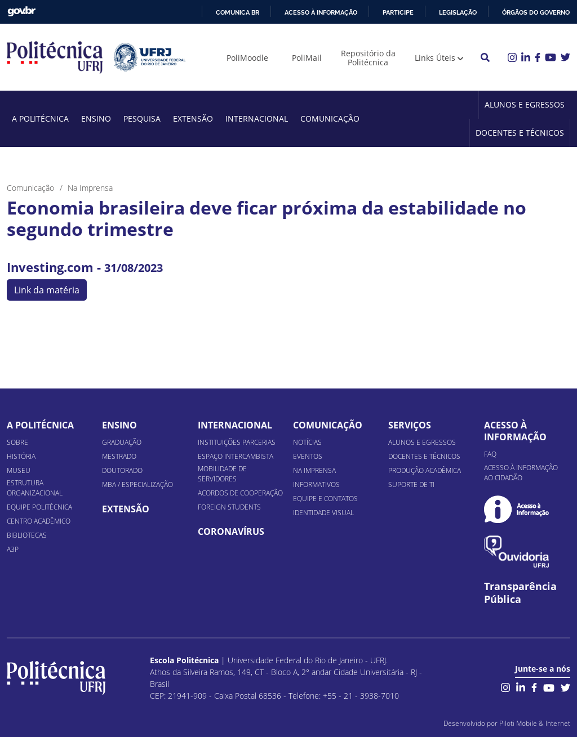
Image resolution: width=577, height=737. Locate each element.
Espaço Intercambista (235, 456)
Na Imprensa (314, 470)
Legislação (458, 12)
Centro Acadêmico (38, 521)
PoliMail (307, 57)
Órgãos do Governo (536, 12)
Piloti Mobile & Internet (534, 723)
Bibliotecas (27, 535)
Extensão (193, 118)
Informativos (316, 484)
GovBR (21, 11)
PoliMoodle (247, 57)
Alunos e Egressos (525, 104)
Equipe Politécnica (39, 507)
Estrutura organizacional (35, 488)
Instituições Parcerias (237, 442)
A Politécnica (40, 118)
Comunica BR (237, 12)
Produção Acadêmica (424, 470)
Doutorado (122, 470)
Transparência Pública (520, 593)
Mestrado (119, 456)
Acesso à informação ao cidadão (521, 473)
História (21, 456)
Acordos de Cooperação (240, 493)
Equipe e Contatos (325, 498)
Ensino (96, 118)
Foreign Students (229, 507)
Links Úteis (435, 57)
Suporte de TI (411, 484)
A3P (13, 549)
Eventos (307, 456)
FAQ (490, 454)
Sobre (17, 442)
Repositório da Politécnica (368, 58)
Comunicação (329, 118)
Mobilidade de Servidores (222, 474)
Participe (398, 12)
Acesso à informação (321, 12)
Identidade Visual (323, 512)
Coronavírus (231, 531)
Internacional (256, 118)
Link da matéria (46, 290)
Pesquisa (142, 118)
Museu (18, 470)
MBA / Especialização (137, 484)
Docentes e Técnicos (520, 132)
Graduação (121, 442)
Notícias (307, 442)
